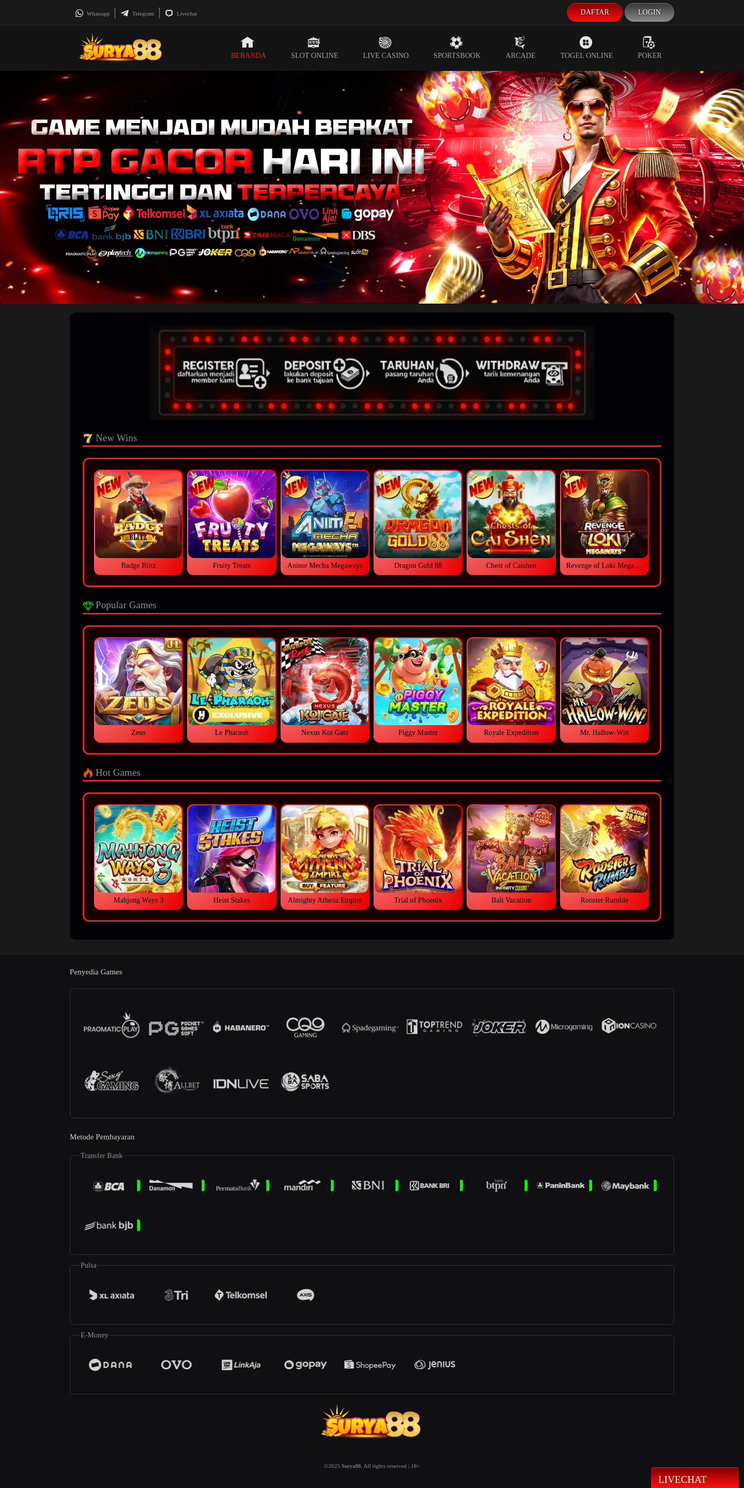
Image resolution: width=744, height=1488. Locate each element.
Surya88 (351, 1466)
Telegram (137, 13)
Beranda (248, 47)
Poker (650, 47)
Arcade (521, 47)
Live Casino (386, 47)
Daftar (594, 12)
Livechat (181, 13)
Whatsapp (92, 13)
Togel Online (587, 47)
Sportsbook (457, 47)
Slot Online (314, 47)
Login (649, 12)
